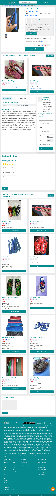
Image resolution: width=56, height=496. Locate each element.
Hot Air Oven (23, 436)
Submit (5, 188)
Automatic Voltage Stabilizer (10, 441)
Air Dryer (45, 448)
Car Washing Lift (31, 450)
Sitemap (6, 463)
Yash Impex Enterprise (39, 19)
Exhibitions (6, 472)
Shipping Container (47, 434)
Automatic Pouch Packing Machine (16, 448)
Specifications (7, 98)
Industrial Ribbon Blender (31, 427)
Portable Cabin (29, 425)
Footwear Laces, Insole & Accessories (12, 5)
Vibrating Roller (10, 427)
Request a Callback (34, 48)
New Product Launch (43, 470)
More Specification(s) (31, 15)
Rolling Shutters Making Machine (19, 450)
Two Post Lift (39, 450)
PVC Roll (40, 444)
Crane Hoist (36, 441)
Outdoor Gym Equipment (9, 454)
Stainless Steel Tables (17, 428)
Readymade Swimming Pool (42, 453)
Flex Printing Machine (21, 437)
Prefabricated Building (15, 434)
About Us (6, 462)
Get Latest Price (33, 11)
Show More (50, 55)
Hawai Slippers (7, 221)
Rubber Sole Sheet (8, 337)
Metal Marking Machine (23, 444)
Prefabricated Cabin (42, 433)
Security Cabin (14, 431)
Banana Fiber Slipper (8, 80)
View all (51, 195)
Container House (8, 436)
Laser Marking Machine (19, 425)
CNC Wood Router (11, 437)
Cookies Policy (24, 462)
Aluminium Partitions (42, 427)
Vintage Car (35, 454)
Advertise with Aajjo (42, 463)
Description (23, 98)
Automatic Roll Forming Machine (11, 445)
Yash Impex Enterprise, (36, 88)
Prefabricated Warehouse (26, 434)
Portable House (22, 431)
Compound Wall (7, 428)
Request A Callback (28, 417)
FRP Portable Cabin (25, 433)
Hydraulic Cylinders (39, 436)
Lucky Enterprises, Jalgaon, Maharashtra (13, 86)
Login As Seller (41, 474)
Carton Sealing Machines (39, 428)
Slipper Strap (23, 5)
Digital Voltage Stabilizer (46, 439)
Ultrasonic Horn (48, 445)
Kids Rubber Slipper (36, 337)
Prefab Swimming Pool (39, 451)
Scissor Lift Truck (43, 430)
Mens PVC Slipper (35, 377)
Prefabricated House (38, 434)
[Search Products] (20, 2)
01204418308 (7, 480)
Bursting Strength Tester (16, 442)
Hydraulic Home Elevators (14, 430)
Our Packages (41, 465)
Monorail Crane (43, 441)
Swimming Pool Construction (18, 453)
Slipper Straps (6, 256)
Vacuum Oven (16, 436)
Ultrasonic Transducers (34, 447)
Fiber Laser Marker (12, 444)
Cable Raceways (7, 447)
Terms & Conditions (25, 463)
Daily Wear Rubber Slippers (10, 297)
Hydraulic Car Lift (34, 430)
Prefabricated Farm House (33, 431)
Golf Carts (30, 454)
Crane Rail (49, 441)
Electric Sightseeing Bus (21, 454)
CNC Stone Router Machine (33, 437)
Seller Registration (42, 462)
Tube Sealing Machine (20, 427)
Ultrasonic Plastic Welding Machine (20, 447)
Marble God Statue (33, 444)
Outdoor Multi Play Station (39, 425)
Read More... (44, 41)
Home (2, 5)
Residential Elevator (25, 430)
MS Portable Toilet (44, 431)
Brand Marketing (42, 469)
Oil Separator (11, 439)
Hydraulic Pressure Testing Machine (31, 442)
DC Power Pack (30, 436)
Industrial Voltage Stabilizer (33, 439)
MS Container (34, 433)
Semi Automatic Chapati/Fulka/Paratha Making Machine (21, 451)
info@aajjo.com (7, 484)
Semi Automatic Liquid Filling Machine (33, 448)
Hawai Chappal (34, 256)
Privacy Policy (24, 465)
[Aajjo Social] (42, 422)
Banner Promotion (42, 467)
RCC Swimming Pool (30, 453)
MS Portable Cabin (16, 433)
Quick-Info (6, 470)
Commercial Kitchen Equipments (26, 445)
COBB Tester (7, 442)
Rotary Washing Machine (21, 439)
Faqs (5, 474)
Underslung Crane (21, 441)
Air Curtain (45, 444)
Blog (5, 469)
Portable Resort (7, 433)
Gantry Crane (29, 441)
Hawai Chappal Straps (37, 80)
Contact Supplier (31, 33)
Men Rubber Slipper (36, 297)
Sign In (45, 2)
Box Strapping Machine (28, 428)
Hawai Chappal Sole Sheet (10, 377)
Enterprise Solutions (42, 472)
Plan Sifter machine (39, 445)
